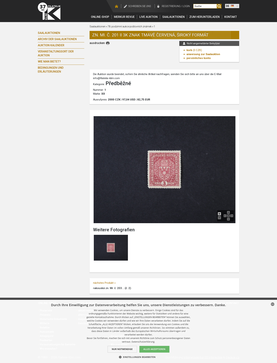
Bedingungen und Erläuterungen (51, 69)
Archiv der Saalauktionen (57, 39)
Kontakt (230, 17)
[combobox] (272, 304)
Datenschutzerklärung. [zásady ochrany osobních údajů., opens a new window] (143, 341)
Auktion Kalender (51, 45)
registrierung (171, 6)
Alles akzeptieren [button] (154, 349)
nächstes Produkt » (104, 282)
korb (189, 50)
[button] (139, 357)
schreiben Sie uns (139, 6)
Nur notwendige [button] (122, 349)
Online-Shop (100, 17)
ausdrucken (97, 43)
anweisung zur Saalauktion (203, 54)
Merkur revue (124, 17)
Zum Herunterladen (204, 17)
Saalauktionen (173, 17)
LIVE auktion (148, 17)
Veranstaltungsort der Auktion (56, 53)
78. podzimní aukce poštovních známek (130, 26)
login (186, 6)
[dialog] (138, 331)
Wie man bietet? (49, 61)
